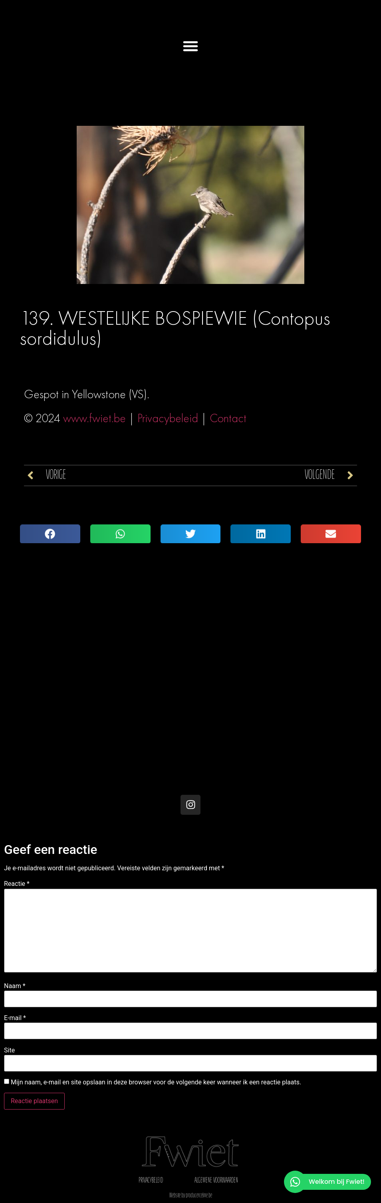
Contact (228, 418)
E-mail (15, 1018)
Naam (15, 986)
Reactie (17, 884)
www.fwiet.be (94, 418)
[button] (190, 46)
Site (9, 1050)
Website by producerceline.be (190, 1196)
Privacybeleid (167, 418)
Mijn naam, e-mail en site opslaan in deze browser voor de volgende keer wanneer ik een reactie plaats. (156, 1082)
